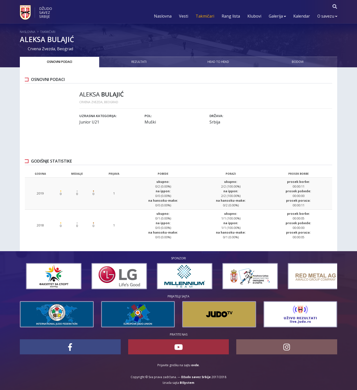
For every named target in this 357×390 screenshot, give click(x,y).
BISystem (187, 383)
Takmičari (205, 16)
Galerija (277, 16)
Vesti (183, 16)
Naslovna (163, 16)
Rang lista (231, 16)
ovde (195, 365)
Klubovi (254, 16)
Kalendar (301, 16)
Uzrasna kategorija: (98, 116)
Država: (216, 116)
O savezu (327, 16)
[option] (37, 276)
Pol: (148, 116)
